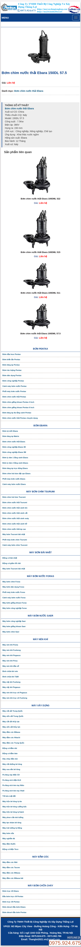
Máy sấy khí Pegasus (11, 687)
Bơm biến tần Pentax (11, 359)
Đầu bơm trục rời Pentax (12, 896)
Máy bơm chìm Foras (11, 582)
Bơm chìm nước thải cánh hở (14, 524)
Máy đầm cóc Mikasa (11, 732)
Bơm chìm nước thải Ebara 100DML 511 (40, 293)
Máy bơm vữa (8, 833)
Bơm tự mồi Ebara (10, 431)
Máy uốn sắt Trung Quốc (12, 716)
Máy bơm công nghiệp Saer (14, 621)
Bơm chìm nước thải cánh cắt (14, 513)
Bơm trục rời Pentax (11, 902)
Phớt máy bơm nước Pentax (14, 391)
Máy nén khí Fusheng (11, 650)
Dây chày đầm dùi (10, 759)
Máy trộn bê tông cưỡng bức (14, 807)
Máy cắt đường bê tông (12, 764)
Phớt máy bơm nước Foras (13, 592)
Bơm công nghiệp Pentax (13, 381)
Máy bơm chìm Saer (10, 632)
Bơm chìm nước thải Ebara (28, 91)
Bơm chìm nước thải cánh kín (14, 508)
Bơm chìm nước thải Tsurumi (14, 502)
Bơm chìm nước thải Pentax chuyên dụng (20, 418)
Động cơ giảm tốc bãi (11, 563)
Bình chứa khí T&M (10, 677)
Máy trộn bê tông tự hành (13, 812)
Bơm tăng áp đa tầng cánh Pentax (16, 413)
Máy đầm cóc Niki (9, 862)
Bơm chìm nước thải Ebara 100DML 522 (40, 198)
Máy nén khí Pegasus (11, 655)
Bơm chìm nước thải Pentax (14, 397)
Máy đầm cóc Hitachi (11, 737)
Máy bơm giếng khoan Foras (14, 603)
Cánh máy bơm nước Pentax (14, 386)
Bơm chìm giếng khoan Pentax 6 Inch (18, 407)
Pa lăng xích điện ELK (11, 780)
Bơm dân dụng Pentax (11, 375)
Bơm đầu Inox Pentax (11, 354)
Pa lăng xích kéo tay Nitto (13, 785)
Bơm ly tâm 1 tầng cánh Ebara (15, 458)
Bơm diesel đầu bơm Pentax (14, 912)
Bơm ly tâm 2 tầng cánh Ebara (15, 463)
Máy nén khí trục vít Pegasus (14, 693)
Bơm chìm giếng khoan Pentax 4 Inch (18, 402)
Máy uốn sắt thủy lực (11, 727)
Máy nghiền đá (8, 838)
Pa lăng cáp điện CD (11, 775)
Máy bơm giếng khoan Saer (14, 626)
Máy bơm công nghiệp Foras (14, 608)
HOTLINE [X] (74, 937)
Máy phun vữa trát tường (12, 817)
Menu (5, 17)
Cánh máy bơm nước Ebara (14, 484)
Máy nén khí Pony (10, 661)
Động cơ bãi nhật (9, 558)
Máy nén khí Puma (10, 645)
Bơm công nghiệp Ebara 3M (14, 452)
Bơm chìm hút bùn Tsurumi (14, 497)
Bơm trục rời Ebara (10, 891)
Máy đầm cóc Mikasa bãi (12, 878)
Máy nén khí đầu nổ (10, 666)
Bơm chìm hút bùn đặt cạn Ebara (16, 473)
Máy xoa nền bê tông (11, 769)
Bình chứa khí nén (10, 671)
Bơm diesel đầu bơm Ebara (14, 907)
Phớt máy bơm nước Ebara (13, 479)
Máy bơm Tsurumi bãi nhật (13, 534)
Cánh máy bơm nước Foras (14, 598)
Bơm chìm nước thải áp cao (14, 529)
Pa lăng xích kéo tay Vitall (13, 791)
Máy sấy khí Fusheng (11, 682)
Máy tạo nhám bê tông (11, 823)
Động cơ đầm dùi (9, 748)
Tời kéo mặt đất (9, 796)
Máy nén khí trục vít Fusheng (14, 698)
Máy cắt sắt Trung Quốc (12, 711)
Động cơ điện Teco (10, 849)
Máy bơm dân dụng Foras (13, 587)
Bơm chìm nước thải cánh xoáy (15, 518)
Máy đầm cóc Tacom (11, 867)
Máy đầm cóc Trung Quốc (13, 743)
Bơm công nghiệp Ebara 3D (14, 447)
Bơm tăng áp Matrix (10, 436)
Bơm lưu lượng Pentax (11, 370)
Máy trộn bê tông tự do (12, 801)
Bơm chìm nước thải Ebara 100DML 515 (40, 252)
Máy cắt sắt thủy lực (11, 722)
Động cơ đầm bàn (10, 753)
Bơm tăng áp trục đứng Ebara (15, 468)
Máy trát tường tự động (12, 828)
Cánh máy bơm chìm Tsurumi (14, 545)
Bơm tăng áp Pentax (11, 365)
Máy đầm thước (9, 844)
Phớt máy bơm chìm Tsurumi (14, 540)
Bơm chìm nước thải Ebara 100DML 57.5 (40, 333)
